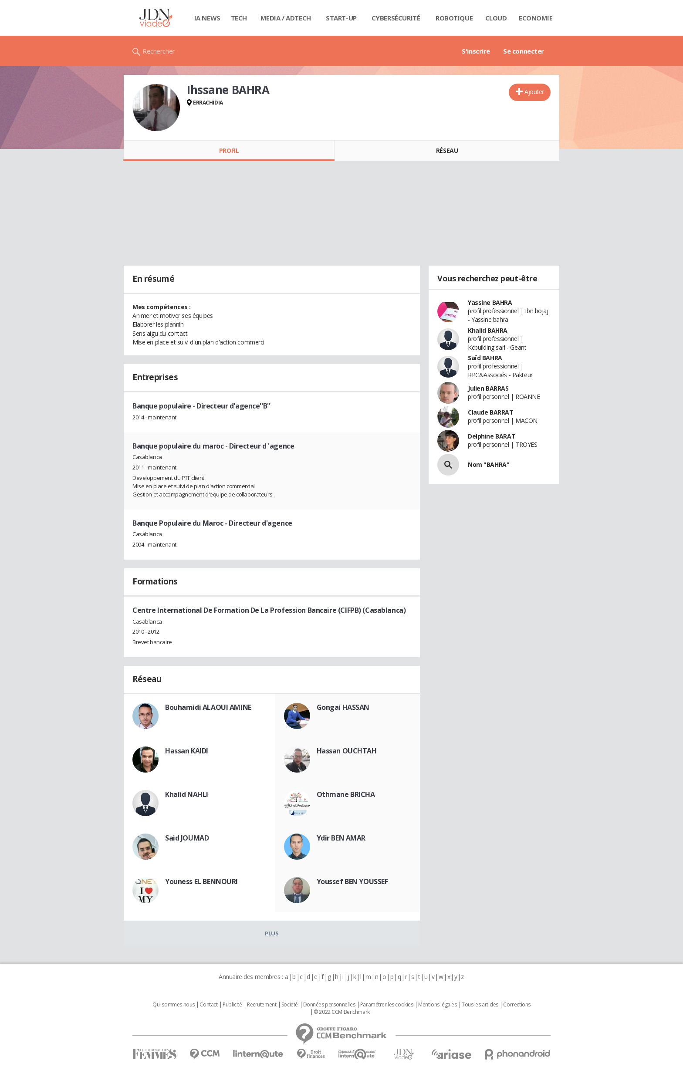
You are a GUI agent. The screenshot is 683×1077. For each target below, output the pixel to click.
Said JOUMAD (187, 838)
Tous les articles (480, 1005)
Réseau (447, 150)
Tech (239, 18)
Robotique (454, 18)
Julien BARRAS (488, 388)
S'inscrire (476, 51)
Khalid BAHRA (487, 330)
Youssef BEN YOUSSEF (352, 881)
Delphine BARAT (491, 436)
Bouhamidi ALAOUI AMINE (208, 707)
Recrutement (261, 1005)
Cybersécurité (396, 18)
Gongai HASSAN (343, 707)
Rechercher (158, 51)
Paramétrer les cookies (386, 1005)
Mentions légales (437, 1005)
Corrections (516, 1005)
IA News (207, 18)
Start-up (341, 18)
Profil (229, 150)
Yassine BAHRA (490, 302)
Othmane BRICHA (346, 794)
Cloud (496, 18)
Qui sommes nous (173, 1005)
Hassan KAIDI (186, 751)
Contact (208, 1005)
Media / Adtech (285, 18)
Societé (289, 1005)
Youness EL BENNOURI (201, 881)
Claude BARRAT (491, 412)
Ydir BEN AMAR (341, 838)
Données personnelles (329, 1005)
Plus (271, 933)
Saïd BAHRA (485, 358)
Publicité (232, 1005)
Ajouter (534, 92)
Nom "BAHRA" (488, 464)
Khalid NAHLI (186, 794)
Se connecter (523, 51)
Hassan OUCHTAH (347, 751)
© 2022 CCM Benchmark (342, 1012)
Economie (536, 18)
